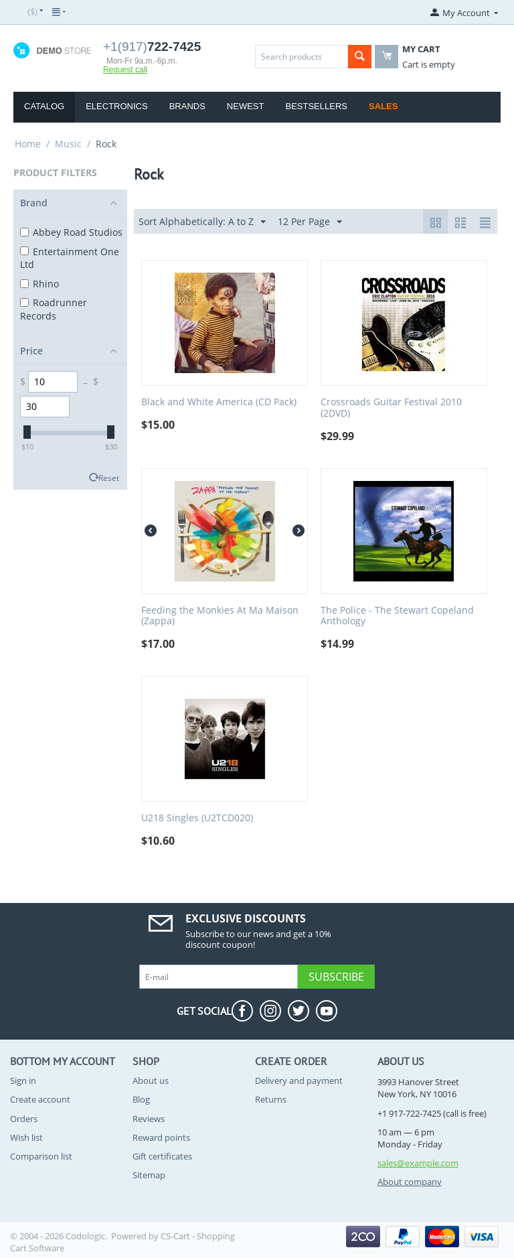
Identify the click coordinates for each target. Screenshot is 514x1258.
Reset (108, 477)
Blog (141, 1099)
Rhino (39, 283)
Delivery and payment (299, 1080)
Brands (187, 106)
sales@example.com (417, 1163)
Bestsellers (316, 106)
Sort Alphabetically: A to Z (202, 222)
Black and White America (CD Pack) (218, 402)
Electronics (116, 106)
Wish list (26, 1137)
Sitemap (149, 1175)
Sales (383, 106)
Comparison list (41, 1156)
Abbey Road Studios (71, 232)
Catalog (44, 106)
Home (28, 143)
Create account (40, 1099)
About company (409, 1182)
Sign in (23, 1080)
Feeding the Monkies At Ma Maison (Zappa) (219, 616)
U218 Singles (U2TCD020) (197, 818)
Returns (270, 1099)
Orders (23, 1119)
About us (151, 1080)
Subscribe (336, 976)
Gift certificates (162, 1156)
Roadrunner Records (53, 309)
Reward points (161, 1137)
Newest (245, 106)
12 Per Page (310, 222)
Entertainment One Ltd (69, 258)
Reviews (149, 1119)
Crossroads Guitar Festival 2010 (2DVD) (391, 408)
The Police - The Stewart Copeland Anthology (397, 616)
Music (68, 143)
